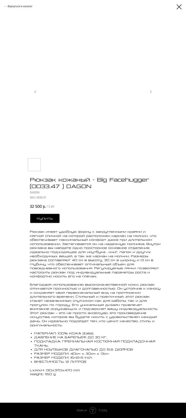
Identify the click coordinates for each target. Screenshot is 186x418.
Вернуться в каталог (20, 6)
